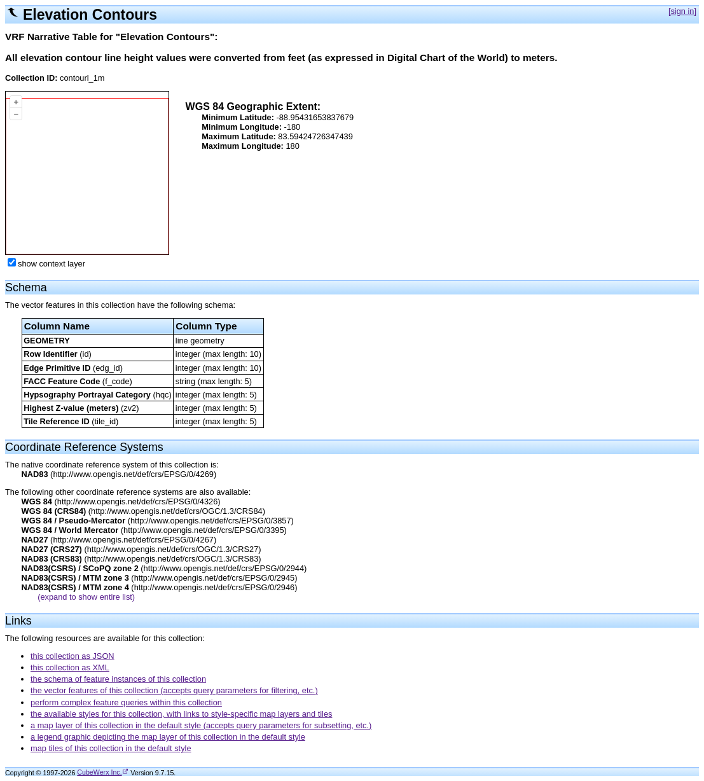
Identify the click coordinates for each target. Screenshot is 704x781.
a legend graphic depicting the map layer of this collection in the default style (168, 737)
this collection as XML (70, 667)
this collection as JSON (72, 656)
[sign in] (682, 11)
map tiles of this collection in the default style (111, 748)
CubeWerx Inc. (99, 772)
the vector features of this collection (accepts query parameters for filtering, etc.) (174, 690)
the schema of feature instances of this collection (118, 679)
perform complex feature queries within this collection (126, 702)
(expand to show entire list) (86, 597)
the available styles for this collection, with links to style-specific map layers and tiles (181, 714)
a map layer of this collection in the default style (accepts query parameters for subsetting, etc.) (201, 725)
